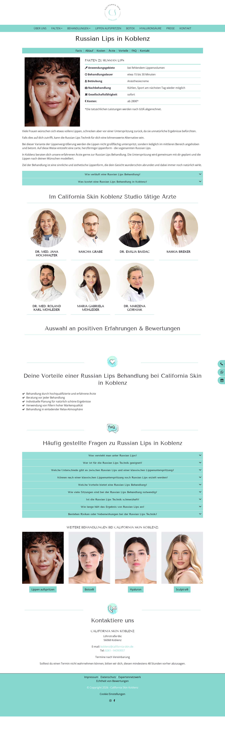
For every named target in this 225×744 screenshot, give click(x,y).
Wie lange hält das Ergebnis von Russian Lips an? (141, 541)
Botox (130, 28)
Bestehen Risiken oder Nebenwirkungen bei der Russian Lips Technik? (134, 549)
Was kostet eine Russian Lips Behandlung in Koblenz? (139, 181)
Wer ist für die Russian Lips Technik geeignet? (142, 497)
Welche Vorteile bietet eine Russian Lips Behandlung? (139, 519)
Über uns (40, 28)
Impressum (91, 712)
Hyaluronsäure (150, 28)
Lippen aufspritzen (108, 28)
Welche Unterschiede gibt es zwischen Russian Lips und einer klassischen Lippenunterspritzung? (126, 505)
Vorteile (123, 50)
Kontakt (185, 28)
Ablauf (89, 50)
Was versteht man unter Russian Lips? (144, 490)
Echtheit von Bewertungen (112, 716)
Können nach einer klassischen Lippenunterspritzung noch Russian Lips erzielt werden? (129, 512)
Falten (55, 28)
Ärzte (112, 50)
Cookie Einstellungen (112, 729)
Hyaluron (135, 624)
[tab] (112, 174)
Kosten (101, 50)
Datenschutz (108, 712)
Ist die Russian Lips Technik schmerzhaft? (143, 534)
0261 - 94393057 (115, 685)
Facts (79, 50)
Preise (170, 28)
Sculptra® (182, 624)
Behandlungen (77, 28)
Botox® (89, 624)
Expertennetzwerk (129, 712)
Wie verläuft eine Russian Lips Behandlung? (143, 174)
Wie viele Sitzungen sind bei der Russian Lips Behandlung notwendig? (134, 527)
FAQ (134, 50)
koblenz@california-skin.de (117, 681)
